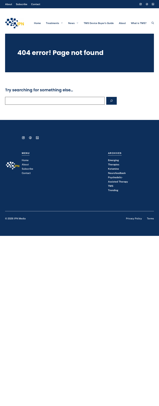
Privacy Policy (134, 218)
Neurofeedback (117, 173)
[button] (151, 23)
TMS (110, 186)
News (74, 23)
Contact (35, 4)
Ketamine (113, 168)
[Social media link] (140, 4)
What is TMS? (138, 23)
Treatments (56, 23)
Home (37, 23)
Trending (113, 190)
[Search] (111, 101)
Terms (150, 218)
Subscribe (21, 4)
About (8, 4)
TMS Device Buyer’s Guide (99, 23)
